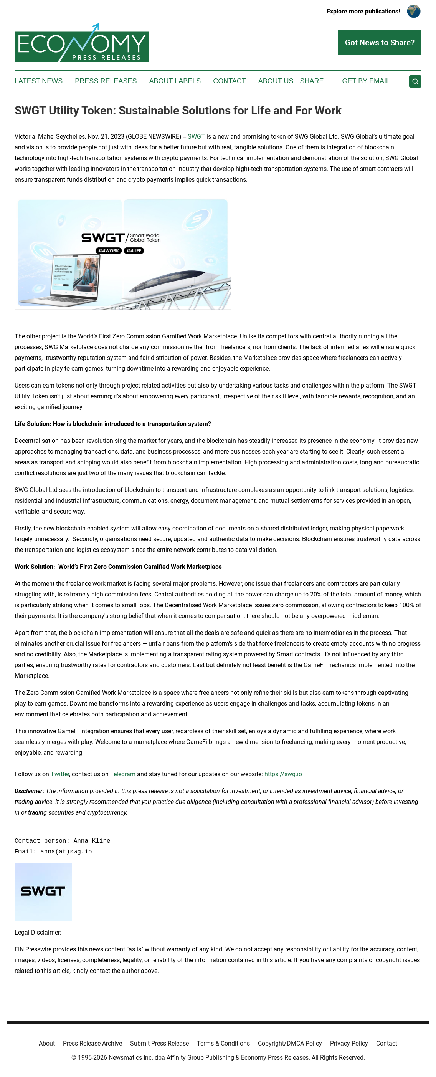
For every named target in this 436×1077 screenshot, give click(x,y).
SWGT (196, 136)
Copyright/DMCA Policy (290, 1043)
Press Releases (106, 81)
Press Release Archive (92, 1043)
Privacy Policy (349, 1043)
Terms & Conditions (223, 1043)
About (47, 1043)
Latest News (39, 81)
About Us (276, 81)
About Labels (175, 81)
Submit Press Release (159, 1043)
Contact (229, 81)
